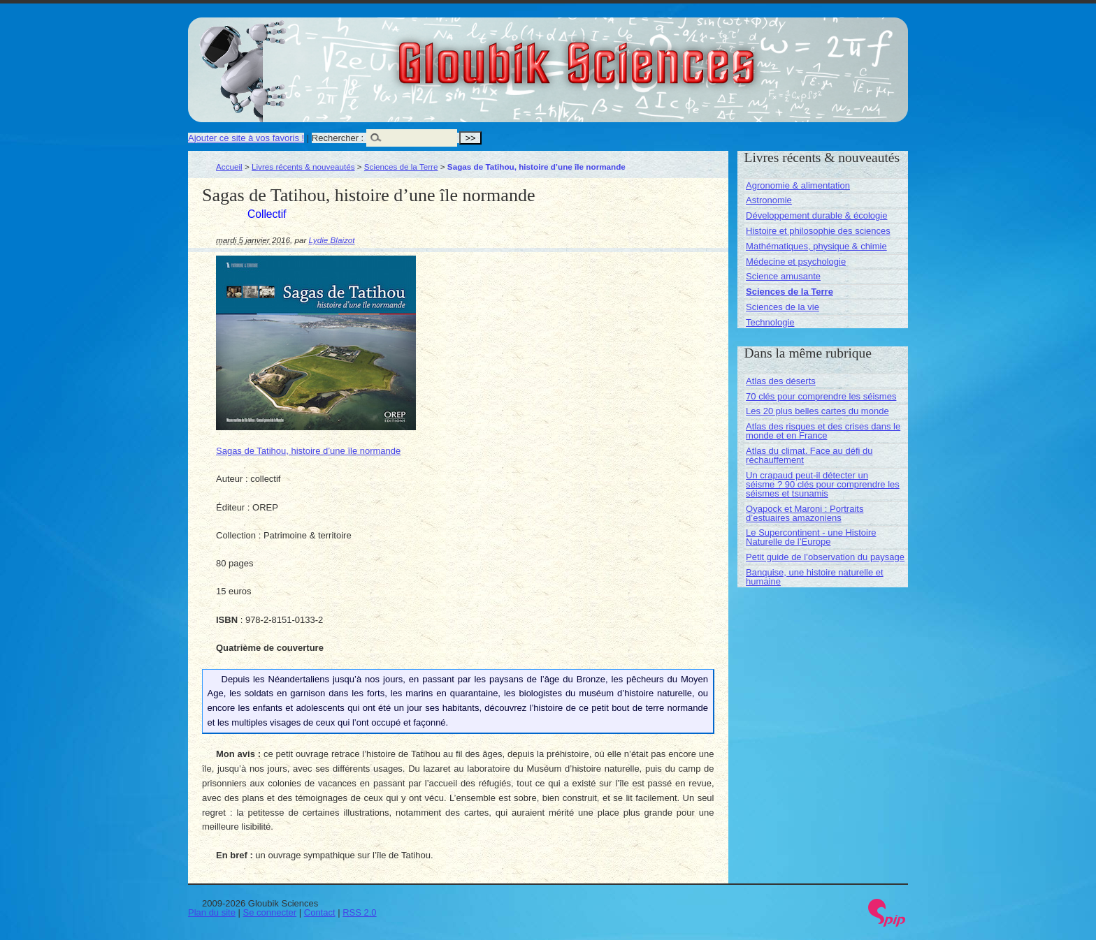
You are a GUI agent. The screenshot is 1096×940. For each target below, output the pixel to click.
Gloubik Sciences (655, 54)
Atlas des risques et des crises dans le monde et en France (823, 431)
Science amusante (783, 276)
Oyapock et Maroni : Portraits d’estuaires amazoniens (804, 513)
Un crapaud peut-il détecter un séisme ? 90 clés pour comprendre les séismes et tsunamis (823, 484)
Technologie (770, 322)
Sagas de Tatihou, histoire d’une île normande (308, 451)
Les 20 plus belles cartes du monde (817, 411)
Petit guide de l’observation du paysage (825, 557)
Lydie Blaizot (332, 239)
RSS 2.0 (359, 912)
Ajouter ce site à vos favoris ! (246, 138)
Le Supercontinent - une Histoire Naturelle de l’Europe (811, 537)
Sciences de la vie (782, 307)
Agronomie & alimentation (798, 185)
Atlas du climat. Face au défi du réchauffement (809, 455)
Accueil (229, 166)
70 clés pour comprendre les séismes (821, 396)
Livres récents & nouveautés (303, 166)
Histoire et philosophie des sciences (818, 231)
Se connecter (270, 912)
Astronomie (769, 200)
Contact (320, 912)
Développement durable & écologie (816, 215)
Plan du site (212, 912)
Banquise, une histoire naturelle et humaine (815, 577)
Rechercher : (337, 138)
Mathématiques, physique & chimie (816, 246)
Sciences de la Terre (401, 166)
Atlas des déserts (781, 381)
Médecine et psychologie (796, 261)
